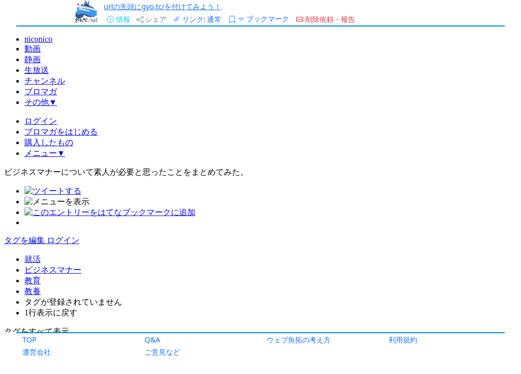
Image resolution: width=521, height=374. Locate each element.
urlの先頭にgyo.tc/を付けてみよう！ (162, 6)
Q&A (152, 339)
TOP (29, 339)
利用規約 (403, 339)
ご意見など (162, 352)
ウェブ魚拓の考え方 (299, 339)
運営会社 (36, 352)
